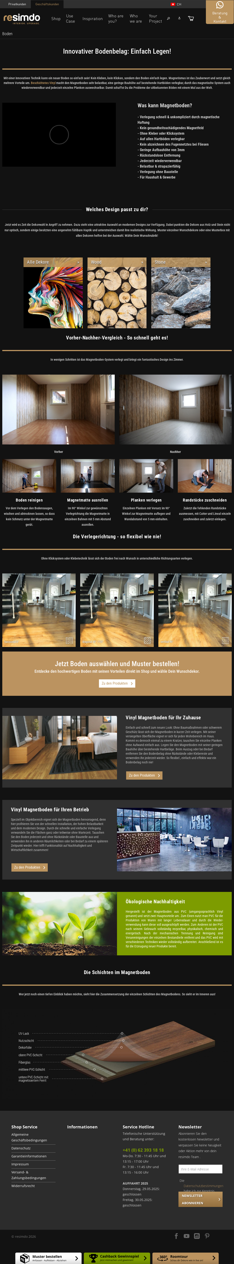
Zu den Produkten (117, 683)
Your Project (155, 18)
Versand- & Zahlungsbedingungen (28, 1175)
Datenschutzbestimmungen (203, 1186)
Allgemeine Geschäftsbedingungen (29, 1137)
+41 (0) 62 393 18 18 (143, 1150)
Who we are (136, 18)
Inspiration (92, 18)
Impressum (20, 1164)
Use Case (70, 18)
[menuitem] (7, 34)
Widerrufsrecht (23, 1186)
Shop (56, 18)
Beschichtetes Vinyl (43, 83)
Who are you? (115, 18)
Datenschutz (21, 1148)
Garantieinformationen (29, 1156)
